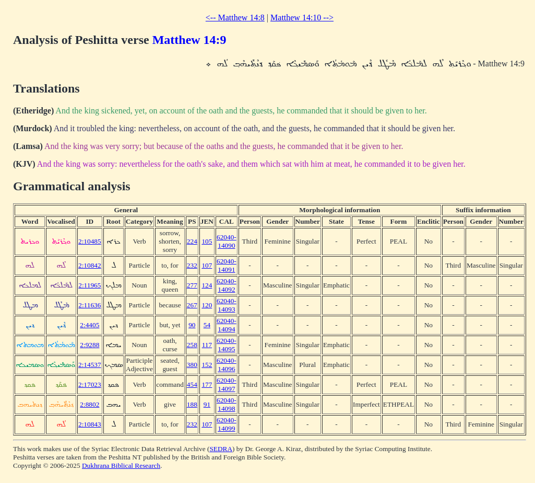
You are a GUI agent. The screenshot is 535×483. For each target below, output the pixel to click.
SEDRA (220, 449)
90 (191, 325)
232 (192, 265)
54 (207, 325)
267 (192, 305)
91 (207, 404)
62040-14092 (226, 285)
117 (207, 345)
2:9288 (89, 345)
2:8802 (89, 404)
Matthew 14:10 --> (302, 17)
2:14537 (89, 365)
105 (206, 241)
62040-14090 (226, 241)
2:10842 (89, 265)
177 (206, 384)
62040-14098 (226, 404)
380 (192, 365)
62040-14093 (226, 305)
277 (192, 285)
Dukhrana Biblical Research (121, 465)
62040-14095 (226, 345)
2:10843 (89, 424)
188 (192, 404)
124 (206, 285)
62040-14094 (226, 325)
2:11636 (89, 305)
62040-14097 (226, 384)
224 (192, 241)
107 (206, 265)
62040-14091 (226, 265)
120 (206, 305)
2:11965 (89, 285)
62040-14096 (226, 364)
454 (192, 384)
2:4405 (89, 325)
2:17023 (89, 384)
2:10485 (89, 241)
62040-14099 (226, 424)
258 (192, 345)
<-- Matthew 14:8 (235, 17)
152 (206, 365)
